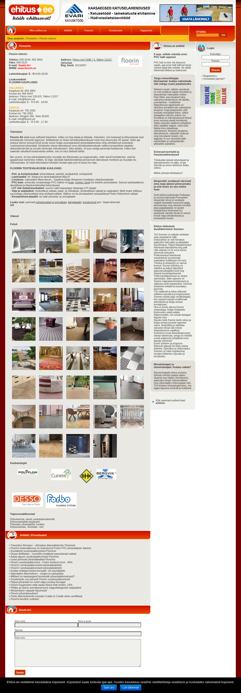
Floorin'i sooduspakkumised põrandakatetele (36, 565)
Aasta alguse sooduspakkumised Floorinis (34, 556)
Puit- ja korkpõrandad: (25, 173)
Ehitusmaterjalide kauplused (25, 522)
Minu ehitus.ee (38, 30)
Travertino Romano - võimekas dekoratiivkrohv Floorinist (43, 545)
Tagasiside (146, 30)
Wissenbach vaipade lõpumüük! (29, 590)
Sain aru (109, 687)
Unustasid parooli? (214, 78)
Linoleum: (18, 179)
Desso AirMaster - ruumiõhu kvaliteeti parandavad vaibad (43, 553)
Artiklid (68, 30)
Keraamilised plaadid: (25, 196)
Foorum (88, 30)
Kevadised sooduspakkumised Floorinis (33, 550)
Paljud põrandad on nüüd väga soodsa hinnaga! (38, 582)
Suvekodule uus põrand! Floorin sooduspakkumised (40, 579)
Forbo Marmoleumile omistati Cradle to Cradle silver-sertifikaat (46, 596)
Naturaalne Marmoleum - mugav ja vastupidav (37, 573)
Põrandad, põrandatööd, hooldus (27, 524)
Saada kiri (24, 65)
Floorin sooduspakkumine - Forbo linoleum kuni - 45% (42, 562)
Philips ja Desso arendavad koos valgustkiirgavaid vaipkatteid (46, 587)
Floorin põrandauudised (24, 593)
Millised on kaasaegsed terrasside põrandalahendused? (43, 576)
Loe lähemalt (131, 687)
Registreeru (210, 75)
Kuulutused (115, 30)
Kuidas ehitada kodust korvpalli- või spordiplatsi (38, 570)
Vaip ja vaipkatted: (23, 190)
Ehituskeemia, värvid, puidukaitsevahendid (32, 519)
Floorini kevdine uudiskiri (25, 599)
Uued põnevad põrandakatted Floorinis (33, 559)
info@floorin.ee (26, 99)
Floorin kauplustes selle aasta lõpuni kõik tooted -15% (41, 584)
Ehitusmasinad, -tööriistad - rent (26, 527)
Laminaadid (19, 176)
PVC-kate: (18, 182)
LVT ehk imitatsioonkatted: (28, 188)
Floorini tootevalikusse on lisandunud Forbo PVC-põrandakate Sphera (51, 548)
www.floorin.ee (27, 68)
